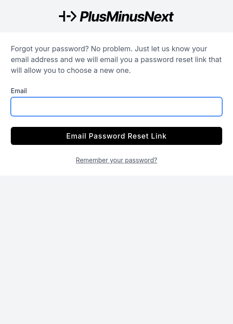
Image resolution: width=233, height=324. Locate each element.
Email (19, 90)
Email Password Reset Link (116, 135)
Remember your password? (116, 160)
